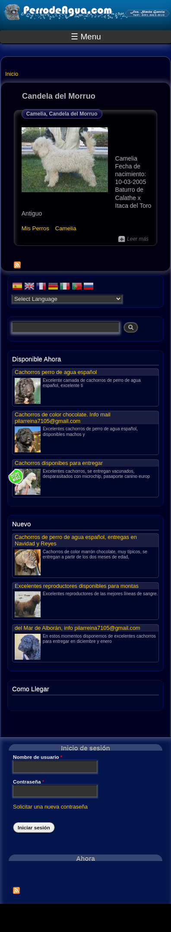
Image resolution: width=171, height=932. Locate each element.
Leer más (133, 239)
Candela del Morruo (107, 228)
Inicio (11, 74)
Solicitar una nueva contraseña (50, 807)
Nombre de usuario (37, 757)
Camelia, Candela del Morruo (62, 114)
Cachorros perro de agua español (56, 372)
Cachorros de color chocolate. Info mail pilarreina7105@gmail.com (63, 417)
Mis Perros (35, 228)
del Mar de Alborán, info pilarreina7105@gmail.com (77, 628)
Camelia (65, 228)
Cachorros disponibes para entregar (59, 463)
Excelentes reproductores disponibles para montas (77, 586)
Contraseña (28, 781)
